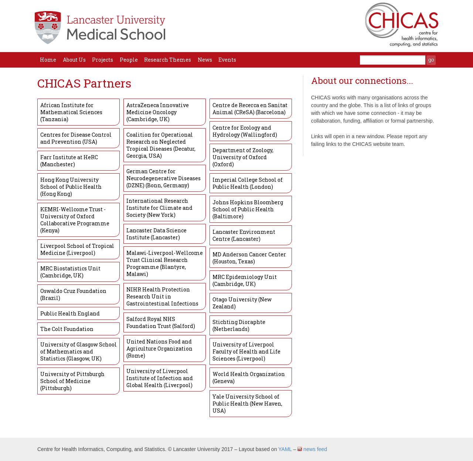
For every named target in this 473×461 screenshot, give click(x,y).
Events (227, 59)
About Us (74, 59)
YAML (285, 449)
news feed (312, 449)
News (205, 59)
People (129, 59)
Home (48, 59)
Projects (102, 59)
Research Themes (167, 59)
